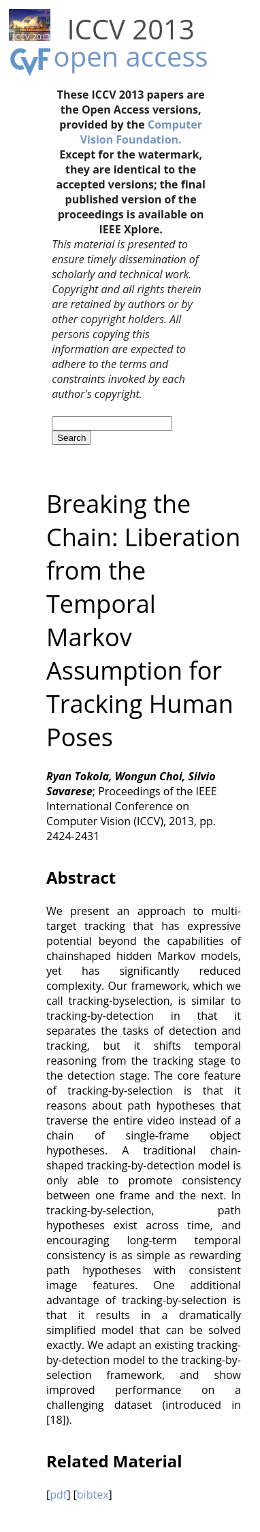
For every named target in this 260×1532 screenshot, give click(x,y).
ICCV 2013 (131, 29)
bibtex (93, 1494)
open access (131, 56)
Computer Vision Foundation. (141, 132)
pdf (58, 1494)
